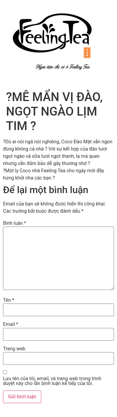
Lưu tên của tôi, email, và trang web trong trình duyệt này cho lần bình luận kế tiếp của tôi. (52, 381)
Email (10, 324)
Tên (8, 300)
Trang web (14, 348)
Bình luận (14, 223)
